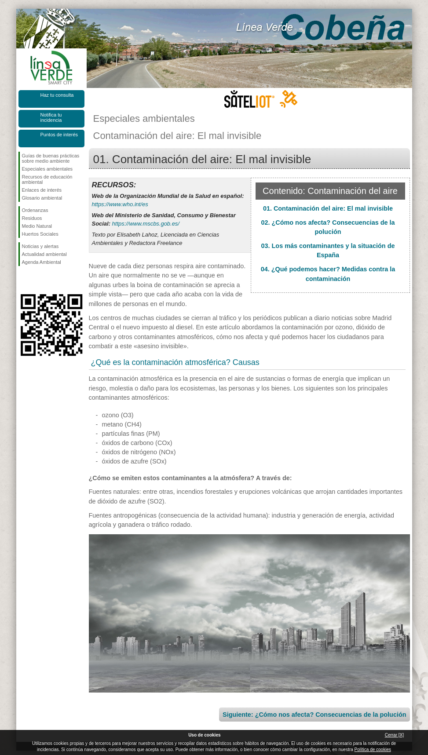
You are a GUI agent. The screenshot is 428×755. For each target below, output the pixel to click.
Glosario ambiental (42, 198)
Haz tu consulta (57, 95)
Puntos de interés (59, 134)
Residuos (32, 218)
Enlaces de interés (42, 190)
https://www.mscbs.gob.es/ (145, 223)
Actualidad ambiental (44, 254)
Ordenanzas (35, 210)
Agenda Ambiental (41, 262)
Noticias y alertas (40, 246)
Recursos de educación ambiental (47, 179)
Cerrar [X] (394, 735)
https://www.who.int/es (120, 204)
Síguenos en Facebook (23, 280)
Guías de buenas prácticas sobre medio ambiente (51, 158)
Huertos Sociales (40, 234)
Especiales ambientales (47, 168)
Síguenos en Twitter (38, 280)
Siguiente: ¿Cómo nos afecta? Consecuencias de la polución (314, 714)
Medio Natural (37, 226)
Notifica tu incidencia (51, 117)
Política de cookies (373, 749)
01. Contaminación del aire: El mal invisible (328, 208)
